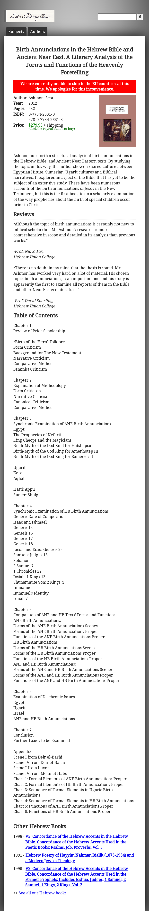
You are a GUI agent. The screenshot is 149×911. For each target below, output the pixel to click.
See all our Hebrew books (43, 893)
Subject (16, 31)
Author (37, 31)
